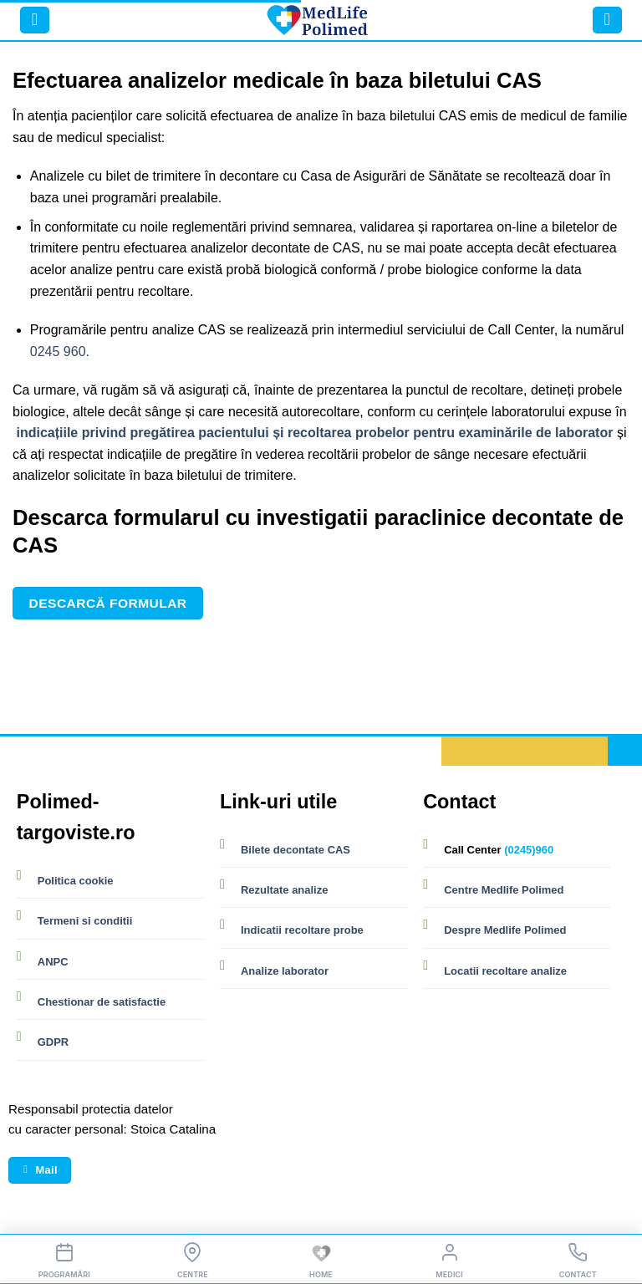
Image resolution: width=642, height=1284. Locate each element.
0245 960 (58, 351)
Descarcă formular (108, 603)
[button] (34, 20)
